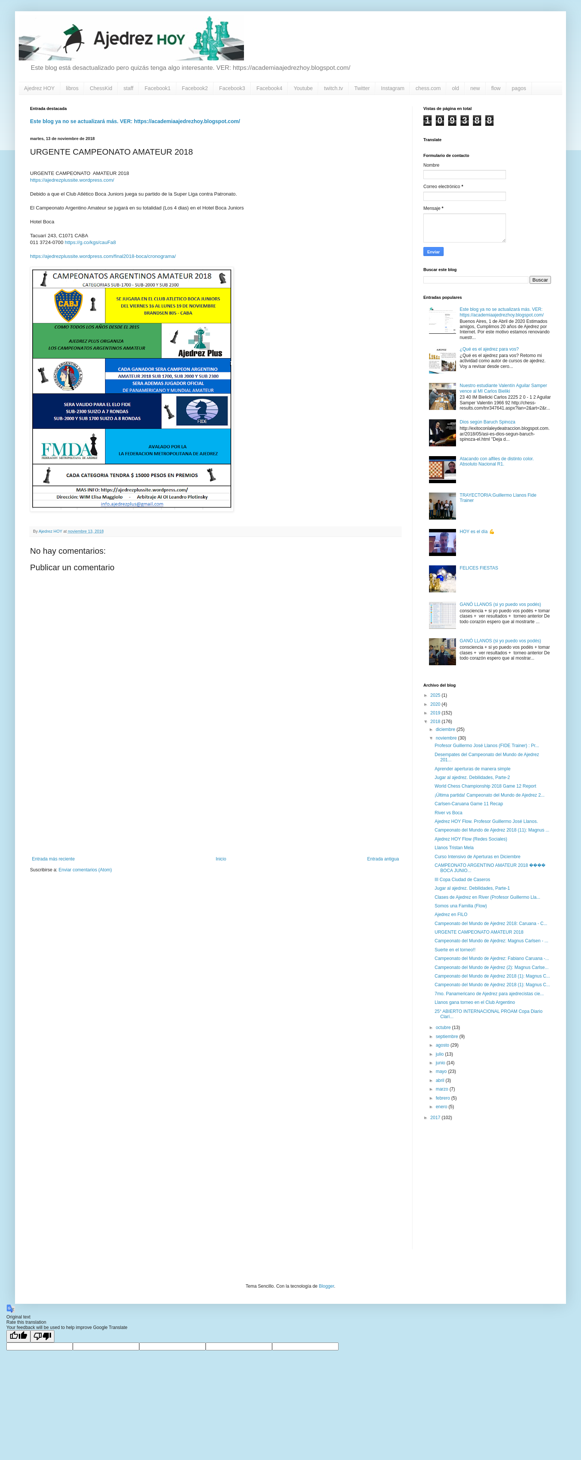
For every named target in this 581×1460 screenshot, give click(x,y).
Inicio (221, 859)
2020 (436, 704)
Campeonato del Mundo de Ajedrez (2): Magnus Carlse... (492, 967)
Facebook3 (232, 88)
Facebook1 (157, 88)
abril (441, 1080)
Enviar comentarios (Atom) (85, 869)
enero (442, 1106)
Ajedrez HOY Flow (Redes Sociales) (471, 839)
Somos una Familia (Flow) (461, 906)
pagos (519, 88)
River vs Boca (448, 812)
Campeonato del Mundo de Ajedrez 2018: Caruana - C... (491, 923)
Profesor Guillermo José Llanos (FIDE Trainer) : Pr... (487, 745)
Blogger (326, 1286)
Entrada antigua (383, 859)
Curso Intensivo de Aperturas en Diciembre (478, 856)
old (455, 88)
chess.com (428, 88)
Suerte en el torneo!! (455, 949)
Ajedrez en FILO (451, 914)
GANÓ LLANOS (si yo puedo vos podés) (500, 604)
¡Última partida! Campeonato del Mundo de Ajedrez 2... (490, 795)
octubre (444, 1027)
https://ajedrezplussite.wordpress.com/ (72, 180)
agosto (443, 1045)
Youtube (303, 88)
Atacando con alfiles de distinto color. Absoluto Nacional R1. (497, 461)
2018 (436, 721)
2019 (436, 713)
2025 (436, 695)
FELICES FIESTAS (479, 568)
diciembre (446, 729)
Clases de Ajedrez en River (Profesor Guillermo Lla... (487, 897)
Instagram (392, 88)
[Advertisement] (215, 794)
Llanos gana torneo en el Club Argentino (475, 1002)
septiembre (447, 1036)
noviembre (447, 738)
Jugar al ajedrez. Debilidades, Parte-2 (472, 777)
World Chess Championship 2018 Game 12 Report (485, 786)
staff (128, 88)
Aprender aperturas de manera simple (472, 768)
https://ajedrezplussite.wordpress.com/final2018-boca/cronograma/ (103, 256)
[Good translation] (18, 1336)
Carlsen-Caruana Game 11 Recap (469, 803)
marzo (443, 1089)
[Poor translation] (42, 1336)
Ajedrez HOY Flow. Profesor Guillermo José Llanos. (486, 821)
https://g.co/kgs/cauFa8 (89, 242)
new (475, 88)
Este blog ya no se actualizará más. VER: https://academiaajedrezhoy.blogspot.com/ (135, 121)
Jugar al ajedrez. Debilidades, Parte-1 (472, 888)
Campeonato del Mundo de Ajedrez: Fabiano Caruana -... (492, 958)
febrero (443, 1098)
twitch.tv (333, 88)
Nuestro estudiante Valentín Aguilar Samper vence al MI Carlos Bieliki (503, 388)
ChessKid (101, 88)
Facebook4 (269, 88)
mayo (442, 1071)
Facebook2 (195, 88)
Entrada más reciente (53, 859)
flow (496, 88)
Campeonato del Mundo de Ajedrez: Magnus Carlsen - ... (491, 940)
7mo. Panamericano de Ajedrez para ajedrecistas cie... (489, 993)
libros (72, 88)
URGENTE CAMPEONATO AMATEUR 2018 (479, 932)
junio (441, 1062)
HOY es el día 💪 (477, 531)
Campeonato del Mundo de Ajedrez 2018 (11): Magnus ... (492, 830)
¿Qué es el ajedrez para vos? (489, 349)
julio (440, 1054)
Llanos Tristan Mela (454, 847)
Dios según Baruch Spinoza (487, 422)
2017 (436, 1117)
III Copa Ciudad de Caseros (462, 879)
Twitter (362, 88)
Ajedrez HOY (39, 88)
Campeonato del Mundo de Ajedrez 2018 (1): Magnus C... (492, 976)
